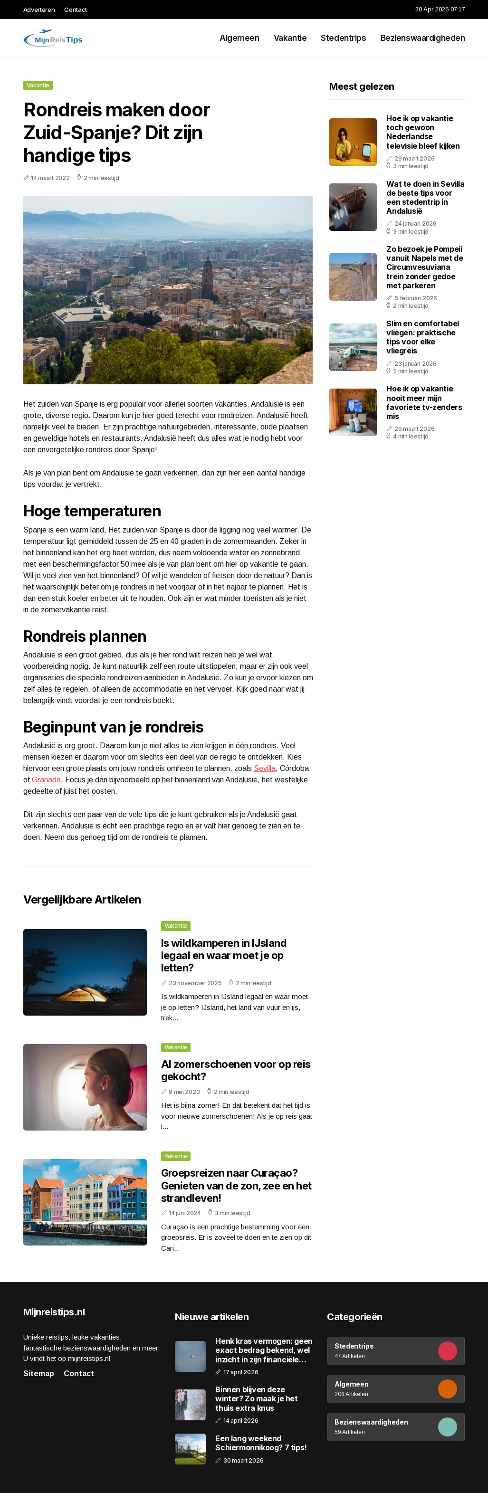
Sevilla (265, 768)
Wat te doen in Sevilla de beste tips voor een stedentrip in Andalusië (425, 197)
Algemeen (239, 38)
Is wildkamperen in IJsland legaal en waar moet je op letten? (224, 955)
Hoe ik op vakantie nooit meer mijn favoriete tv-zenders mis (424, 402)
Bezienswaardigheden (423, 38)
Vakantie (290, 38)
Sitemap (38, 1373)
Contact (75, 9)
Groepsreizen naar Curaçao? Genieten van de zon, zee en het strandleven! (236, 1185)
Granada (46, 780)
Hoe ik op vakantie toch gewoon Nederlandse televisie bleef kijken (422, 132)
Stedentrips (343, 38)
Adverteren (39, 9)
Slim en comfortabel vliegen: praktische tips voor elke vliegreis (422, 337)
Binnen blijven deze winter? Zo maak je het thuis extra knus (256, 1398)
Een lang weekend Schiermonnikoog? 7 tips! (260, 1443)
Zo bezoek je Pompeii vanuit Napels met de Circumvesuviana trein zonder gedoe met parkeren (424, 267)
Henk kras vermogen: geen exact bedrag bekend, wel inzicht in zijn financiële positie (263, 1350)
